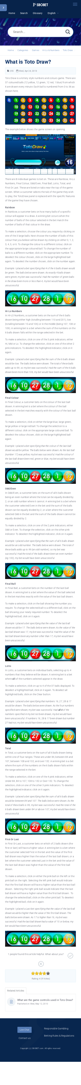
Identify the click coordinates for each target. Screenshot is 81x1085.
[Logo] (40, 5)
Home (11, 50)
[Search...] (40, 32)
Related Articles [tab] (15, 990)
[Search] (67, 32)
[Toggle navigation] (75, 4)
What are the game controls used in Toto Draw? (45, 1000)
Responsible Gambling (56, 1028)
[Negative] (40, 963)
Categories (22, 50)
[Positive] (70, 954)
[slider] (40, 973)
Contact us (25, 1038)
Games (35, 50)
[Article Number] (8, 71)
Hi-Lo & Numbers (50, 50)
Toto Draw (68, 50)
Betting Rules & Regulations (59, 1035)
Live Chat (24, 1029)
